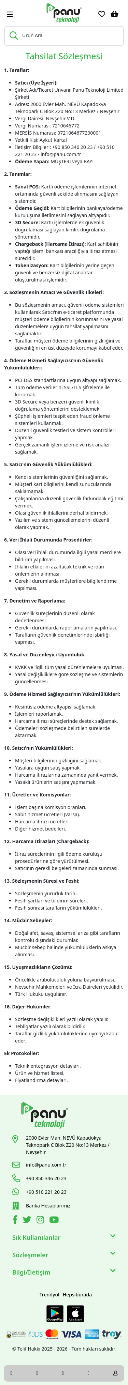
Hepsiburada (77, 1294)
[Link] (64, 13)
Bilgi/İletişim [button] (64, 1272)
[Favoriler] (101, 14)
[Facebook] (15, 1221)
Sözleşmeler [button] (64, 1255)
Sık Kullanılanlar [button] (64, 1237)
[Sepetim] (114, 14)
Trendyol (49, 1294)
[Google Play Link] (54, 1313)
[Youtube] (54, 1221)
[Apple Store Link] (75, 1313)
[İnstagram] (41, 1221)
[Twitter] (28, 1221)
